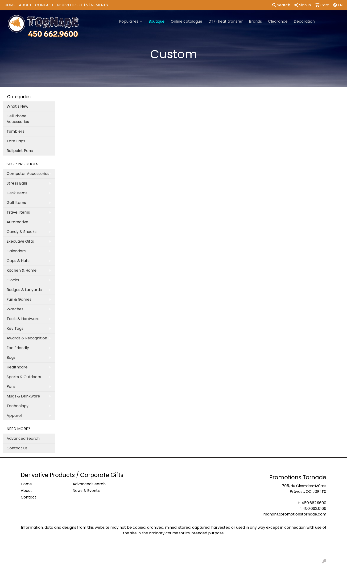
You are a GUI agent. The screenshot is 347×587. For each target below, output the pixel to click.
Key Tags (15, 328)
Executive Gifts (20, 241)
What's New (17, 106)
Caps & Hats (18, 260)
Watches (15, 309)
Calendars (16, 251)
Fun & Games (19, 299)
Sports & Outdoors (24, 377)
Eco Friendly (18, 348)
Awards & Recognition (27, 338)
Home (10, 5)
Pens (11, 386)
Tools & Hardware (23, 318)
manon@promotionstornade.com (294, 514)
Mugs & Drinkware (23, 396)
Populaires (130, 21)
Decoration (304, 21)
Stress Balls (17, 183)
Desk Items (17, 193)
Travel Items (18, 212)
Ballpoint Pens (20, 150)
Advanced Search (23, 438)
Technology (18, 406)
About (25, 5)
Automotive (17, 222)
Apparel (14, 415)
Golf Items (16, 202)
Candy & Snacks (22, 231)
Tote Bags (16, 141)
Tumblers (15, 131)
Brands (255, 21)
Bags (11, 357)
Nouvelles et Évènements (82, 5)
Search (281, 5)
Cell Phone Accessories (18, 118)
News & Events (86, 490)
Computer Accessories (28, 173)
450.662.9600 (314, 503)
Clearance (278, 21)
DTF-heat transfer (225, 21)
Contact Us (17, 448)
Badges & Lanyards (24, 289)
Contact (44, 5)
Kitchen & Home (22, 270)
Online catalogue (186, 21)
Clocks (13, 280)
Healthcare (17, 367)
